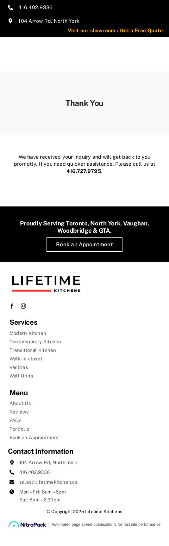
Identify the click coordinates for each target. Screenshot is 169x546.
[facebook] (12, 306)
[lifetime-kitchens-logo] (46, 270)
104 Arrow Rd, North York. (49, 21)
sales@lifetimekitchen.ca (48, 482)
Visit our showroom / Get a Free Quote (115, 31)
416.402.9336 (35, 7)
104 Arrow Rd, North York (48, 462)
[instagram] (23, 306)
